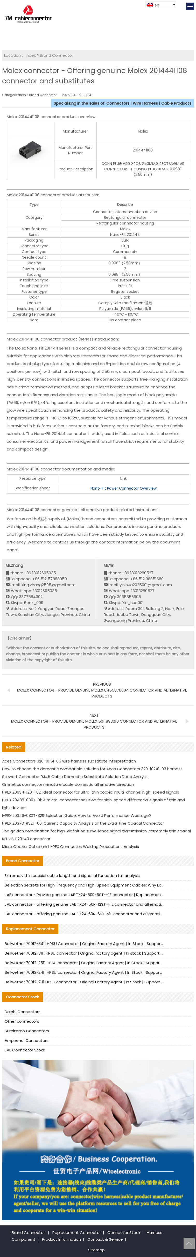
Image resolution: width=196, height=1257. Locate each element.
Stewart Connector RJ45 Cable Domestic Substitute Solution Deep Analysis (75, 776)
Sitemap (96, 1250)
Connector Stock (123, 1232)
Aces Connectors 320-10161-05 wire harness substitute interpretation (69, 761)
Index (31, 55)
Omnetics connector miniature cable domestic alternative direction (68, 784)
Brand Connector (56, 55)
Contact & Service (105, 1239)
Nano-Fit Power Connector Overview (123, 488)
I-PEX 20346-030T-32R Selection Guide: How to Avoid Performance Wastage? (76, 815)
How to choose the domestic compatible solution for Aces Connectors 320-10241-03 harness (92, 769)
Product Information (61, 1239)
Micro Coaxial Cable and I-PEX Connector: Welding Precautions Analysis (70, 846)
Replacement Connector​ (76, 1232)
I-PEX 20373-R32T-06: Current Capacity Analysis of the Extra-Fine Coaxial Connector (83, 823)
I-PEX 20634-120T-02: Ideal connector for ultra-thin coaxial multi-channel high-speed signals (90, 792)
